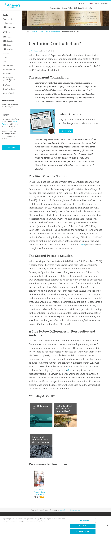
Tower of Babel (8, 93)
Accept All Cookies (82, 531)
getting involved (74, 510)
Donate (89, 8)
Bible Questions (8, 41)
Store (59, 8)
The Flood (6, 85)
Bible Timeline (8, 49)
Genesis (6, 53)
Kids (75, 8)
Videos (70, 8)
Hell (4, 61)
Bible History (7, 37)
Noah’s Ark (7, 73)
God (69, 370)
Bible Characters (9, 27)
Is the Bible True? (9, 69)
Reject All (82, 526)
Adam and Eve (8, 19)
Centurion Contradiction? (70, 31)
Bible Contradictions (53, 31)
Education (82, 8)
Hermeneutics (8, 65)
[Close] (107, 525)
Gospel (5, 57)
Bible (41, 31)
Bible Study (7, 45)
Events (65, 8)
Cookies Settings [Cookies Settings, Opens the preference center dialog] (83, 520)
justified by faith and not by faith (42, 27)
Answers (53, 8)
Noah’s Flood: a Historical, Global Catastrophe (9, 79)
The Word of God (9, 89)
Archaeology (7, 23)
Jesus (82, 244)
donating (63, 510)
